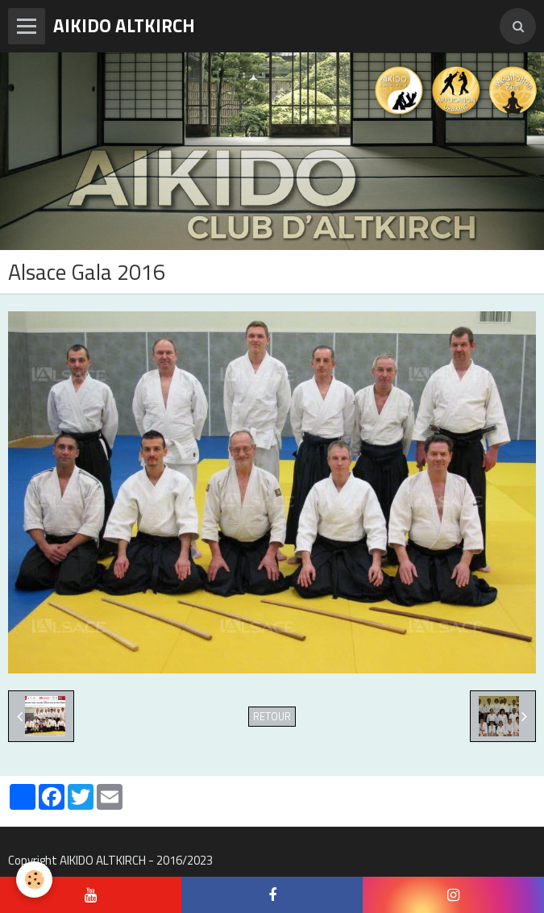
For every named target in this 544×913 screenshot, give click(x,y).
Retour (272, 716)
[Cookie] (34, 879)
